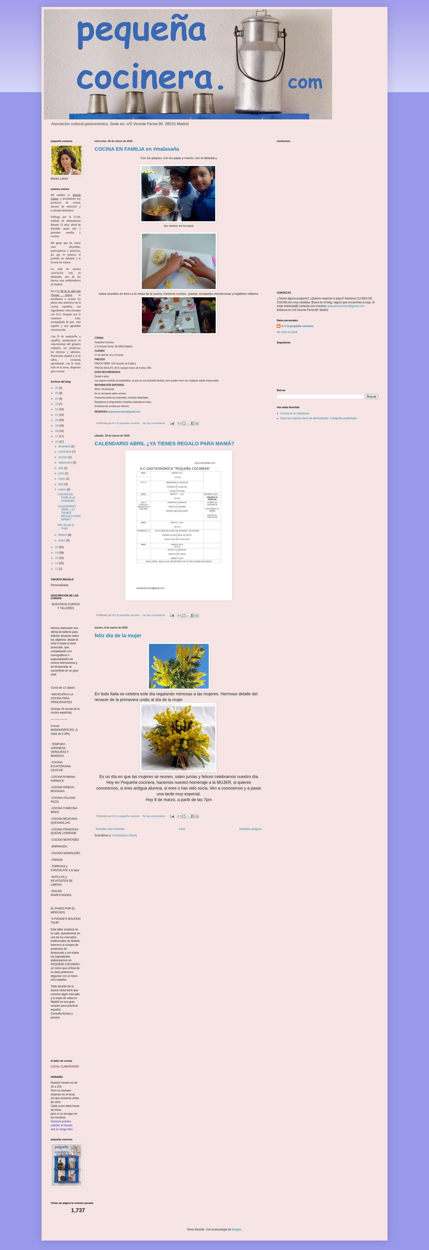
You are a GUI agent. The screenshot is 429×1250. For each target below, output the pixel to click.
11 (57, 568)
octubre (63, 457)
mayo (62, 478)
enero (62, 540)
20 (57, 420)
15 (57, 547)
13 (57, 558)
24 (57, 398)
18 (57, 431)
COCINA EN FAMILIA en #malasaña (137, 149)
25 (57, 393)
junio (61, 473)
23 (57, 404)
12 (57, 563)
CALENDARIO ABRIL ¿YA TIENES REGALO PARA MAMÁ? (164, 443)
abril (61, 484)
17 (57, 436)
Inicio (182, 829)
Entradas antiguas (250, 829)
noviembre (65, 451)
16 (57, 441)
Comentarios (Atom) (124, 835)
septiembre (65, 462)
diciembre (64, 446)
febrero (63, 535)
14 (57, 552)
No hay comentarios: (154, 423)
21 (57, 414)
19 (57, 425)
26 (57, 387)
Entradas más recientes (110, 829)
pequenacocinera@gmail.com (124, 411)
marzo (62, 489)
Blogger (236, 1229)
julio (61, 468)
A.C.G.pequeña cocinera (297, 326)
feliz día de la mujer (118, 635)
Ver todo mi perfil (287, 332)
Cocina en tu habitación (294, 413)
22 (57, 409)
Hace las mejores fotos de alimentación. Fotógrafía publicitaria (318, 418)
